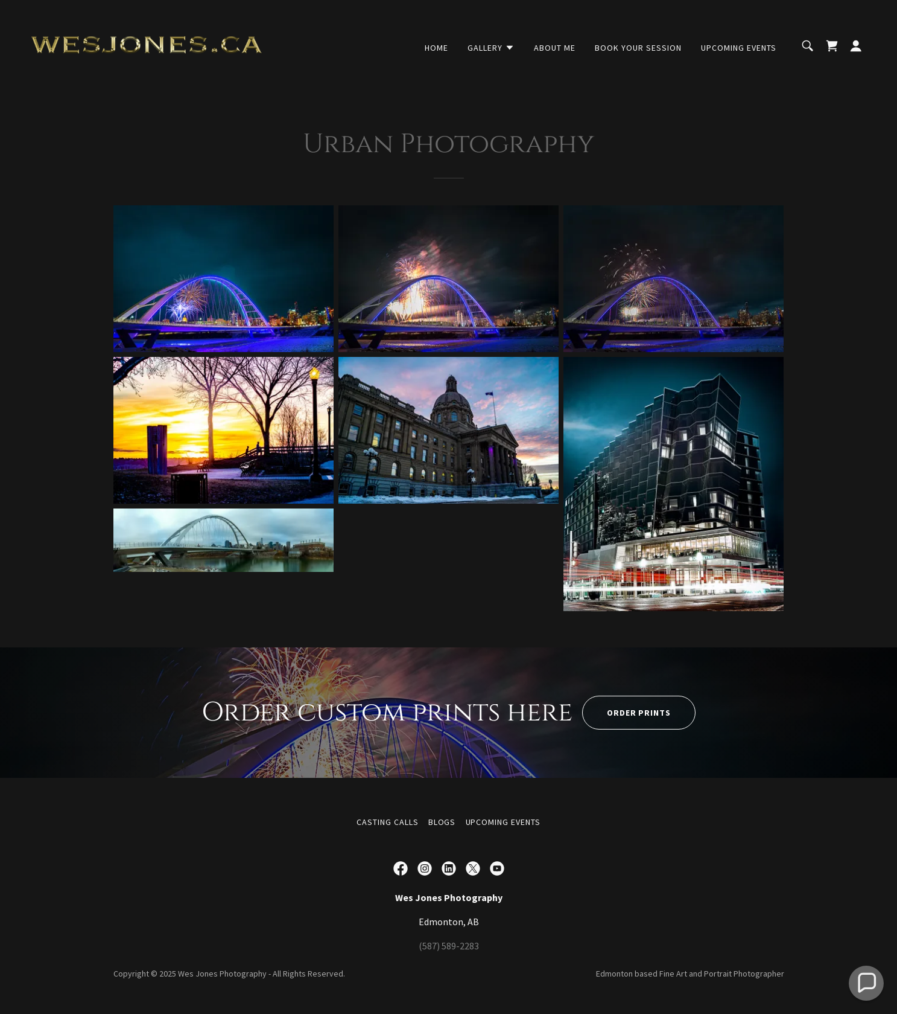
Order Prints (639, 712)
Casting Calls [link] (388, 822)
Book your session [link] (638, 47)
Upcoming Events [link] (738, 47)
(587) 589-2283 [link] (449, 946)
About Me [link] (554, 47)
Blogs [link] (442, 822)
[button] (491, 47)
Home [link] (436, 47)
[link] (146, 45)
